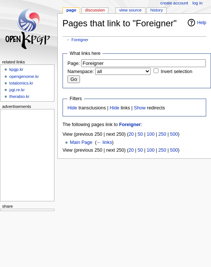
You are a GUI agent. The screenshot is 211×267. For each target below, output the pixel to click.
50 (140, 134)
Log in (197, 3)
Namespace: (80, 71)
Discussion (95, 10)
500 (174, 134)
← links (104, 142)
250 (162, 134)
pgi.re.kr (16, 90)
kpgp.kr (16, 69)
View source (130, 10)
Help (202, 22)
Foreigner (79, 39)
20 (131, 134)
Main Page (81, 142)
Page (71, 10)
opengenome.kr (24, 76)
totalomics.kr (21, 83)
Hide (72, 108)
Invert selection (176, 71)
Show (140, 108)
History (156, 10)
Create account (174, 3)
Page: (73, 63)
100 (150, 134)
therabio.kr (19, 96)
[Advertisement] (25, 153)
